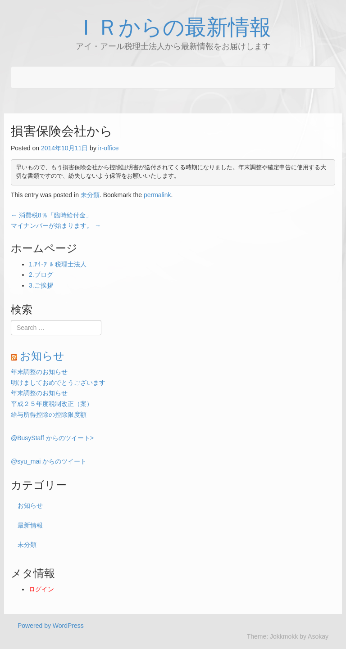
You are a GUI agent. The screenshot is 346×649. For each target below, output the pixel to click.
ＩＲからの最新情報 (173, 27)
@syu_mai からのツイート (48, 461)
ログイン (41, 589)
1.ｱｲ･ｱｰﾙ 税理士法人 (57, 264)
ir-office (108, 148)
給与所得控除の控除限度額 (48, 414)
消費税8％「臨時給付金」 (51, 215)
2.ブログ (41, 274)
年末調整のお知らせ (39, 371)
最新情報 (30, 525)
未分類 (90, 194)
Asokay (318, 636)
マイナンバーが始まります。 (56, 225)
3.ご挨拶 (41, 285)
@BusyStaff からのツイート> (52, 438)
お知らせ (42, 356)
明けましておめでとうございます (58, 382)
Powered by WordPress (51, 625)
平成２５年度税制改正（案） (52, 403)
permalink (157, 194)
